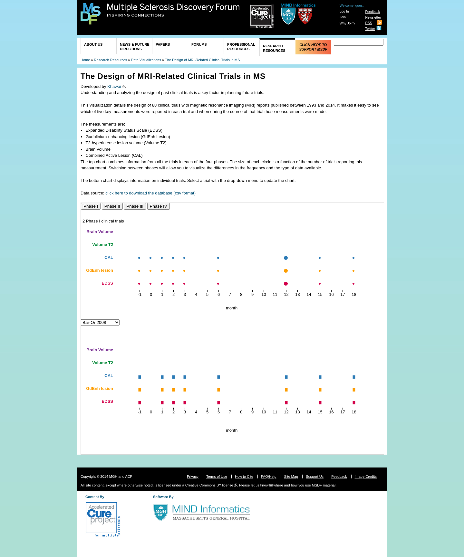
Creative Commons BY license (209, 485)
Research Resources (274, 48)
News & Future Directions (135, 46)
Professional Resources (241, 46)
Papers (163, 44)
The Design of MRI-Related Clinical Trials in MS (202, 60)
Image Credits (366, 476)
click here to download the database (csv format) (150, 193)
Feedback (372, 12)
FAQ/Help (268, 476)
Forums (199, 44)
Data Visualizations (146, 60)
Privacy (192, 476)
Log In (344, 11)
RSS (368, 23)
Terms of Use (216, 476)
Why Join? (347, 23)
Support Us (315, 476)
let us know (259, 485)
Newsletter (373, 17)
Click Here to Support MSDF (313, 47)
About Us (93, 44)
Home (85, 60)
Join (343, 17)
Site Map (291, 476)
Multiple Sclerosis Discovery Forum (173, 10)
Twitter (370, 29)
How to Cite (244, 476)
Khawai (114, 86)
